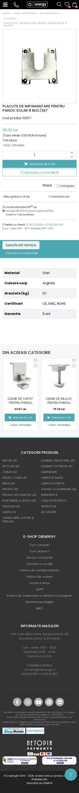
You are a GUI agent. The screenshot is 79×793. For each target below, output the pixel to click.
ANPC (39, 608)
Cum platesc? (39, 551)
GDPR (39, 589)
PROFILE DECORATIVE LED (19, 495)
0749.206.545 (54, 224)
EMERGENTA (49, 495)
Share (47, 185)
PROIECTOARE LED (14, 478)
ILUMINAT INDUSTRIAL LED (58, 460)
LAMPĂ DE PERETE (53, 483)
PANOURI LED (11, 506)
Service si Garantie (39, 558)
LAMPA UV (9, 512)
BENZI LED (8, 483)
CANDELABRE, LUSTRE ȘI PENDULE (18, 519)
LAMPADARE (49, 472)
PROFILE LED (10, 489)
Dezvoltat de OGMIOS (40, 783)
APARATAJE (48, 506)
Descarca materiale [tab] (22, 253)
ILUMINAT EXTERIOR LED (57, 466)
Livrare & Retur (39, 583)
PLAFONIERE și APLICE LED (19, 500)
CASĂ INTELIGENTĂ (53, 500)
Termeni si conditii (39, 564)
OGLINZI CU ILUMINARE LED (59, 489)
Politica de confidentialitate (39, 570)
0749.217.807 (29, 674)
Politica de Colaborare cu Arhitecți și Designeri (39, 596)
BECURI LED (9, 460)
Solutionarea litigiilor (39, 602)
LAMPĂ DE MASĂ (52, 478)
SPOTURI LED (11, 466)
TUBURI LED (9, 472)
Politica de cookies (39, 577)
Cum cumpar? (39, 545)
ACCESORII (48, 512)
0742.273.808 (34, 224)
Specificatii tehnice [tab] (21, 245)
